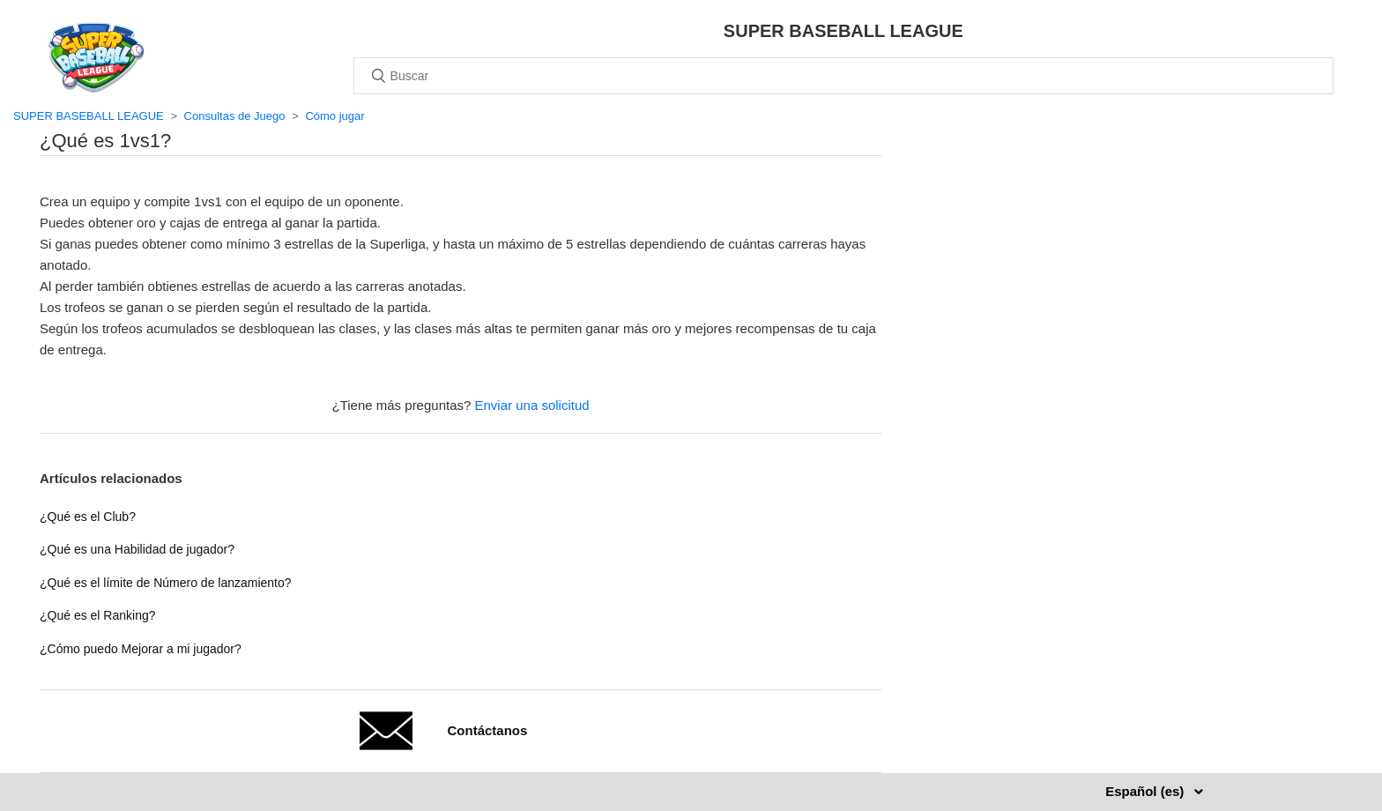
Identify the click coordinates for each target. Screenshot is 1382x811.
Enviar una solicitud (532, 405)
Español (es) (1146, 791)
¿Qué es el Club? (88, 517)
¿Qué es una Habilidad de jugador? (137, 549)
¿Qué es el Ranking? (98, 615)
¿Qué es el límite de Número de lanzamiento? (166, 583)
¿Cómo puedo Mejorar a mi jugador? (140, 649)
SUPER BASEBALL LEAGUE (88, 116)
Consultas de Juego (235, 116)
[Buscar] (843, 75)
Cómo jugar (334, 116)
